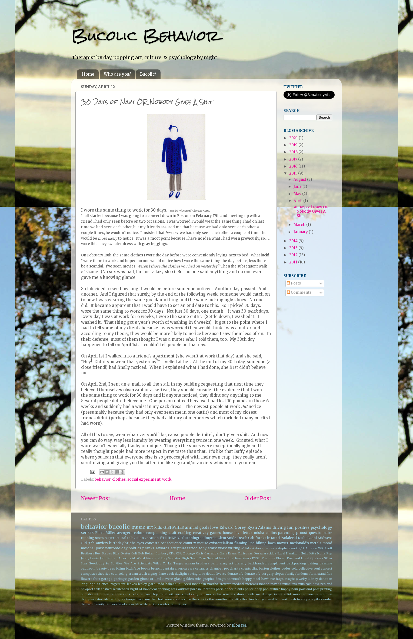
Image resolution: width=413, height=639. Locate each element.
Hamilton (292, 553)
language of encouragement (103, 584)
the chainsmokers (164, 599)
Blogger (239, 625)
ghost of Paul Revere (156, 579)
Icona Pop (324, 553)
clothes (119, 479)
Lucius (126, 558)
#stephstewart (286, 548)
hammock (234, 579)
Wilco (157, 563)
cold (294, 568)
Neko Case (198, 558)
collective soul (309, 568)
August (300, 179)
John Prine (107, 558)
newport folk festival (96, 589)
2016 (293, 166)
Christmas (245, 553)
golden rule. (192, 579)
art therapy (238, 563)
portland (305, 589)
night (134, 589)
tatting (115, 599)
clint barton (260, 568)
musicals (304, 584)
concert (326, 568)
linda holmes (166, 584)
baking (313, 563)
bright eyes (134, 543)
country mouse (195, 543)
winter (164, 604)
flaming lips (244, 543)
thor (245, 599)
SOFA (328, 558)
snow (99, 538)
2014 (293, 241)
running (87, 538)
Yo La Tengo (173, 563)
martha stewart (219, 584)
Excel (281, 553)
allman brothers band (201, 563)
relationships (120, 594)
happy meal (251, 579)
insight (290, 579)
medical (238, 584)
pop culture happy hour (280, 589)
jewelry (301, 579)
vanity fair (103, 604)
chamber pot (219, 568)
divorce (221, 574)
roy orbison (202, 594)
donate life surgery (258, 574)
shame (242, 594)
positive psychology (313, 527)
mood (327, 543)
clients (246, 568)
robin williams (170, 594)
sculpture (178, 548)
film (329, 574)
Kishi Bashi (307, 538)
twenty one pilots (309, 599)
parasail (196, 589)
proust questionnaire (314, 533)
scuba (216, 594)
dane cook (166, 574)
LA (118, 558)
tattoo (192, 548)
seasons (228, 594)
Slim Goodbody (92, 563)
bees (111, 568)
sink (251, 594)
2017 (293, 159)
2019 (293, 145)
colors (139, 533)
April (298, 201)
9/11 (301, 548)
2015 (293, 173)
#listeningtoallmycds (199, 538)
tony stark (208, 548)
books (145, 568)
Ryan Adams (259, 527)
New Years (243, 558)
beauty (101, 568)
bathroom (88, 568)
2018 (293, 152)
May (298, 194)
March (300, 224)
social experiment (144, 479)
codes (286, 568)
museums (289, 584)
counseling (119, 574)
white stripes (149, 604)
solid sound (292, 594)
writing (234, 548)
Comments (299, 292)
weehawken (121, 604)
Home (88, 74)
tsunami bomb (285, 599)
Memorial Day (156, 558)
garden (133, 579)
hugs (280, 579)
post (316, 589)
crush (143, 574)
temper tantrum (138, 599)
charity (235, 568)
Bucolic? (148, 74)
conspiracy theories (95, 574)
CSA (179, 553)
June (298, 186)
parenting (286, 533)
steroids (102, 599)
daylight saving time (190, 574)
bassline (326, 563)
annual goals (197, 527)
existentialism (221, 543)
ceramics (202, 568)
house (228, 533)
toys (261, 599)
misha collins (265, 533)
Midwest (325, 538)
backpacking (296, 563)
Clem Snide (227, 538)
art (150, 527)
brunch (156, 568)
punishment (89, 594)
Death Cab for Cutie (253, 538)
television (135, 538)
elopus (279, 574)
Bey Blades (103, 553)
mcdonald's (299, 543)
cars (191, 568)
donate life (235, 574)
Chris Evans (228, 553)
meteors (251, 584)
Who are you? (117, 74)
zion (173, 604)
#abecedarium (263, 548)
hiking (261, 543)
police (249, 589)
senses (87, 532)
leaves (132, 584)
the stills (235, 599)
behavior (103, 479)
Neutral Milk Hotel (220, 558)
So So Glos (114, 563)
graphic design (214, 579)
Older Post (257, 498)
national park (92, 548)
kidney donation (320, 579)
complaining (156, 533)
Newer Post (95, 498)
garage (106, 579)
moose (264, 584)
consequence (171, 543)
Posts (294, 283)
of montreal (147, 589)
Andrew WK (314, 548)
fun (290, 527)
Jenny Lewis (90, 558)
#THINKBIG (170, 538)
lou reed (184, 584)
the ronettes (218, 599)
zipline (182, 604)
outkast (183, 589)
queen (104, 594)
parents (209, 589)
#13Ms (246, 548)
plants (239, 589)
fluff (96, 579)
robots (187, 594)
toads (253, 599)
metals (315, 543)
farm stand (317, 574)
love (214, 527)
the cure (184, 599)
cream (133, 574)
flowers (86, 579)
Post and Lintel (298, 558)
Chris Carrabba (207, 553)
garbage (120, 579)
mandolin (199, 584)
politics (135, 548)
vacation (152, 538)
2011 (293, 262)
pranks (148, 548)
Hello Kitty (308, 553)
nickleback (121, 589)
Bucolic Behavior (145, 35)
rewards (162, 548)
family (289, 574)
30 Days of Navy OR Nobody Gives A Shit (311, 211)
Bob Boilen (146, 553)
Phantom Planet (274, 558)
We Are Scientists (138, 563)
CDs (172, 553)
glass (178, 579)
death (210, 574)
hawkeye (268, 579)
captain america (175, 568)
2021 (294, 138)
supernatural (115, 538)
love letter (243, 533)
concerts (152, 543)
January (301, 232)
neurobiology (116, 548)
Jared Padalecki (284, 538)
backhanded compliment (266, 563)
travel (269, 599)
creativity (201, 533)
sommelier (311, 594)
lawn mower (278, 543)
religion (137, 594)
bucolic (119, 526)
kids (158, 527)
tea (123, 599)
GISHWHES (173, 527)
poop (258, 589)
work (166, 479)
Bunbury (161, 553)
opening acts (167, 589)
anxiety (102, 543)
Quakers (316, 558)
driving (279, 527)
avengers (124, 533)
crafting (184, 533)
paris (220, 589)
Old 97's (88, 543)
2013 (293, 248)
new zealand (322, 584)
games (215, 533)
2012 (293, 255)
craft (172, 533)
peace (229, 589)
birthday (116, 543)
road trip (151, 594)
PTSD (256, 558)
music (138, 527)
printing (326, 589)
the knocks (200, 599)
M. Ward (138, 558)
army (223, 563)
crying (152, 574)
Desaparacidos (265, 553)
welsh (135, 604)
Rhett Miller (105, 533)
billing (120, 568)
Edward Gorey (232, 527)
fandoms (301, 574)
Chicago (189, 553)
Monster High (178, 558)
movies (276, 584)
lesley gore (146, 584)
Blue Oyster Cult (125, 553)
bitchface (133, 568)
